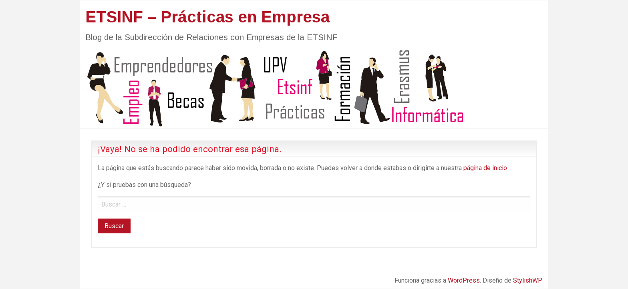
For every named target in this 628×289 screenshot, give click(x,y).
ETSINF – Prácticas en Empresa (207, 17)
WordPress (464, 280)
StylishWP (527, 280)
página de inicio (485, 168)
